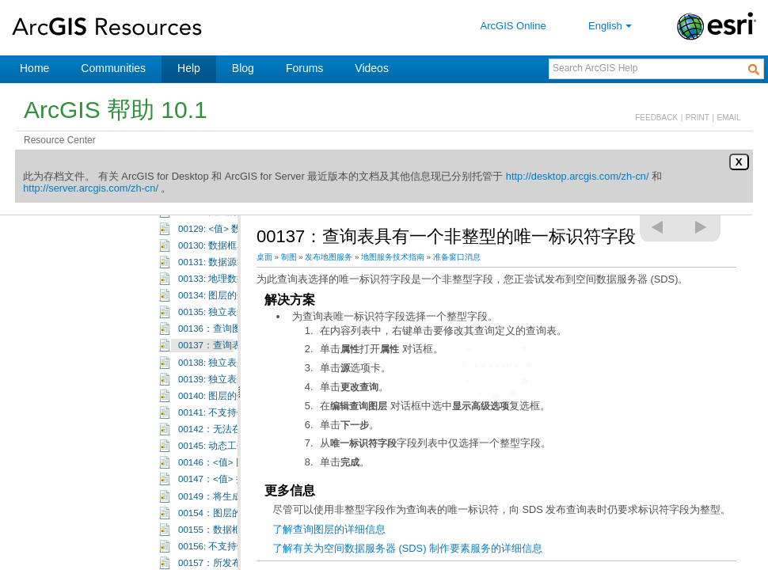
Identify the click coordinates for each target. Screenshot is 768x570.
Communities (113, 68)
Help (188, 68)
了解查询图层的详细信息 (329, 529)
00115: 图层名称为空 (221, 229)
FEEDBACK (656, 117)
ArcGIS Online (513, 26)
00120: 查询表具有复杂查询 (236, 297)
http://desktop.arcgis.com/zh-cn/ (577, 176)
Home (34, 68)
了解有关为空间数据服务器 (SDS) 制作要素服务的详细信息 (407, 548)
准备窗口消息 (457, 257)
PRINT (697, 117)
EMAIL (729, 117)
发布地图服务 (328, 257)
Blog (243, 68)
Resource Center (60, 140)
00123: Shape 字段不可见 (231, 347)
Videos (372, 68)
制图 (289, 257)
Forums (304, 68)
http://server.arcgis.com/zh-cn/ (90, 188)
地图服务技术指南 (392, 257)
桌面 (264, 257)
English (611, 26)
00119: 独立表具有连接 (226, 279)
